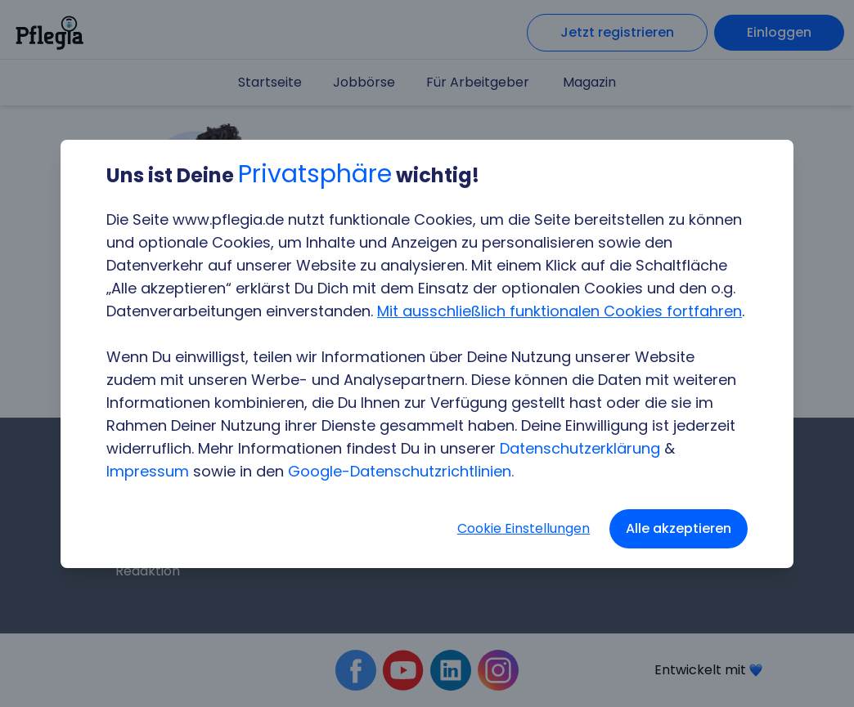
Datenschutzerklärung (580, 448)
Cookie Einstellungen (523, 528)
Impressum (147, 471)
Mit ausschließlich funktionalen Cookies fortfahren (559, 311)
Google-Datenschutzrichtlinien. (401, 471)
